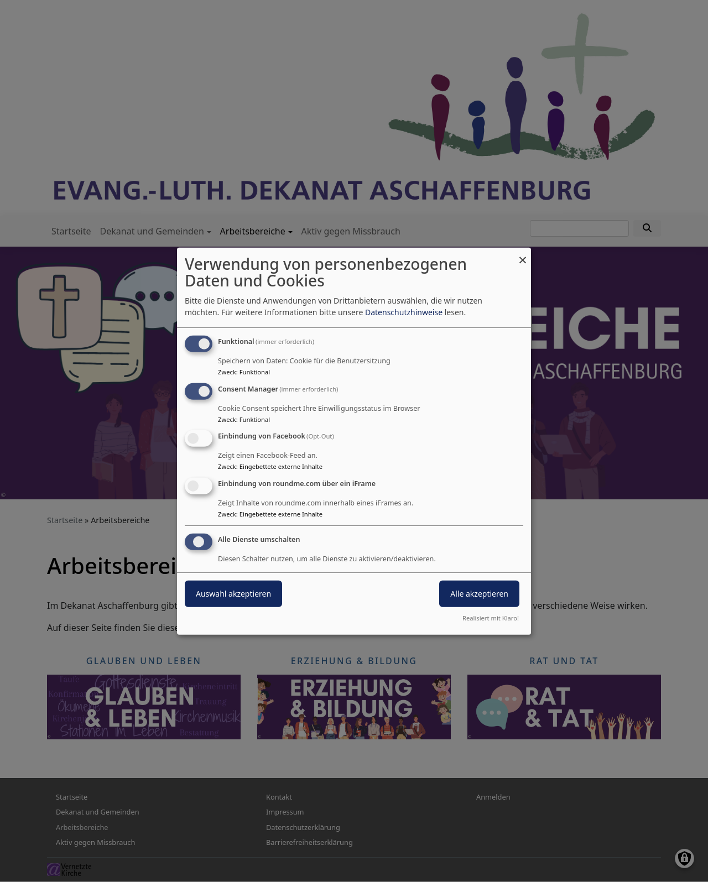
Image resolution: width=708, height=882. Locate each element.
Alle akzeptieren (479, 593)
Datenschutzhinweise (403, 312)
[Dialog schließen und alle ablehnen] (522, 254)
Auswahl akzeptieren (233, 593)
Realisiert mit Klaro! (490, 618)
